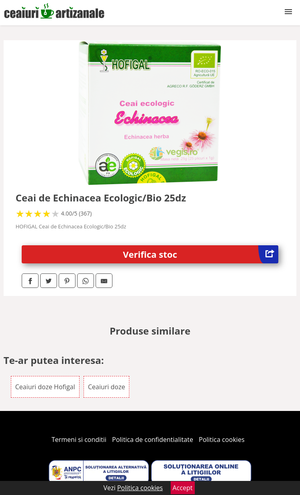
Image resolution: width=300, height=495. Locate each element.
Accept (183, 487)
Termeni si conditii (78, 439)
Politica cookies (222, 439)
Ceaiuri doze (106, 386)
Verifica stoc (200, 254)
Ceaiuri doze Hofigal (45, 386)
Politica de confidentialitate (152, 439)
